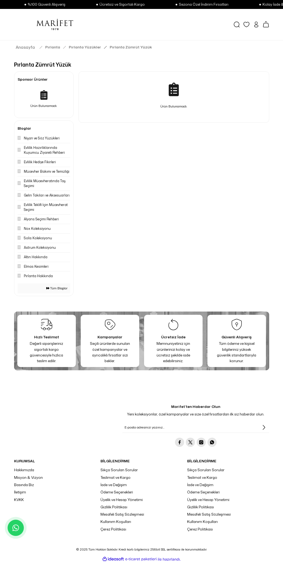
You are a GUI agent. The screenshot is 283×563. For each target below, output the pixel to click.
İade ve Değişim (113, 484)
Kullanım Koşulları (115, 521)
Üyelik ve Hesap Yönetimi (121, 499)
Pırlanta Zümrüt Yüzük (131, 47)
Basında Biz (24, 484)
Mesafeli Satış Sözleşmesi (122, 514)
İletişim (20, 492)
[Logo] (55, 24)
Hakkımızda (24, 469)
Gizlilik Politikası (113, 507)
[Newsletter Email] (195, 427)
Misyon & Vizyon (28, 477)
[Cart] (266, 24)
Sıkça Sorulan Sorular (119, 469)
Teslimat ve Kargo (115, 477)
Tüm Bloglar (56, 288)
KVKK (19, 499)
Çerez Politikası (113, 529)
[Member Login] (256, 24)
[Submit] (263, 427)
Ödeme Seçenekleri (116, 492)
